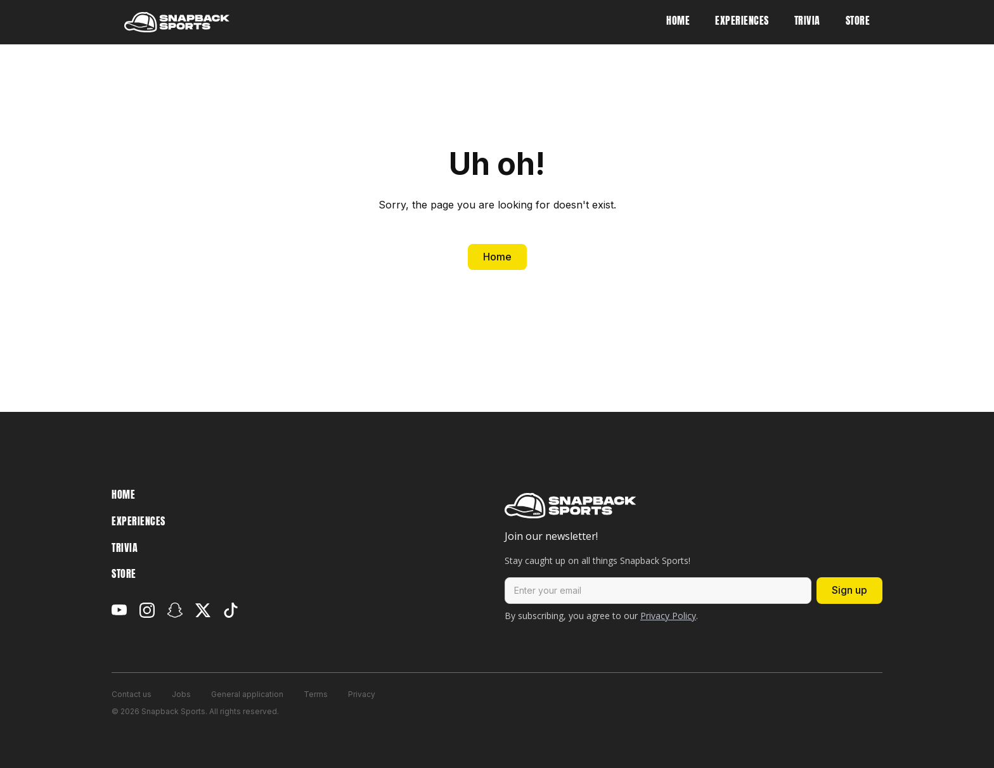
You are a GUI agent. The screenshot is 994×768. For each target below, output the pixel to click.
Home (497, 256)
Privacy (361, 694)
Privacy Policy (668, 616)
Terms (316, 694)
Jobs (181, 694)
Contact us (132, 694)
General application (247, 694)
